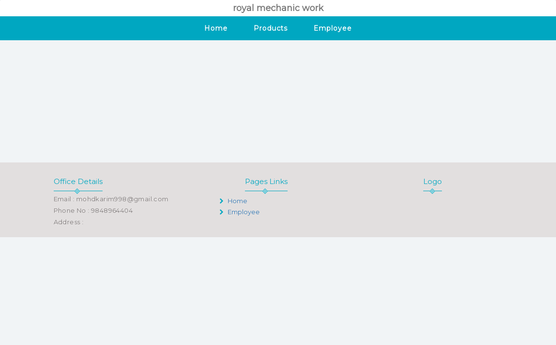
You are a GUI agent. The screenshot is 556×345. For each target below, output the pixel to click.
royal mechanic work (278, 8)
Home (216, 28)
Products (271, 28)
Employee (332, 28)
